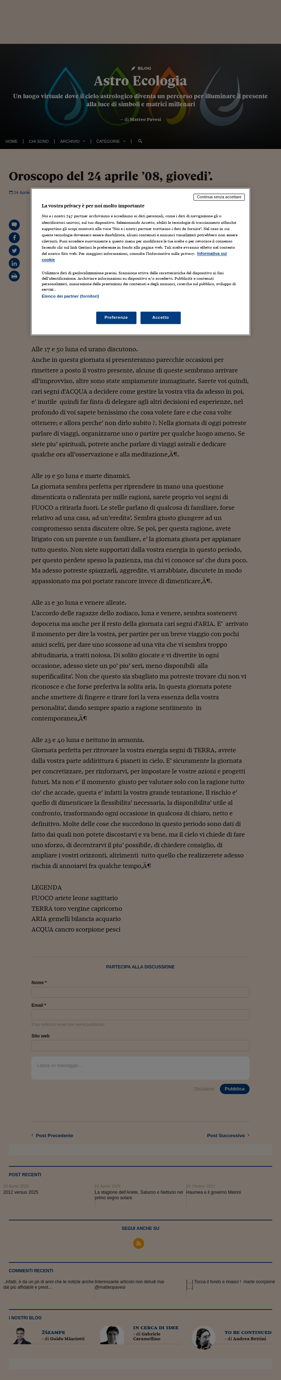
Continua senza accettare (219, 197)
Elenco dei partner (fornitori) (70, 296)
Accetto (160, 318)
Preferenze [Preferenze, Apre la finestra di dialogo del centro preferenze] (116, 318)
